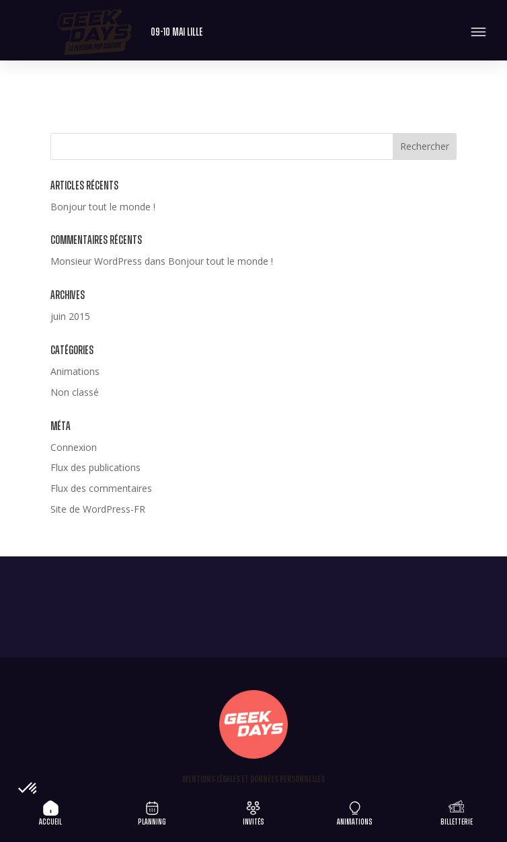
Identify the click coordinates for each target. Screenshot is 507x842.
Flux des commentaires (101, 488)
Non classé (74, 392)
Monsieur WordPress (96, 261)
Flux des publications (95, 467)
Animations (75, 371)
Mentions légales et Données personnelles (253, 779)
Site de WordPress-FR (97, 509)
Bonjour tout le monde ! (102, 206)
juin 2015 (70, 316)
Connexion (73, 447)
